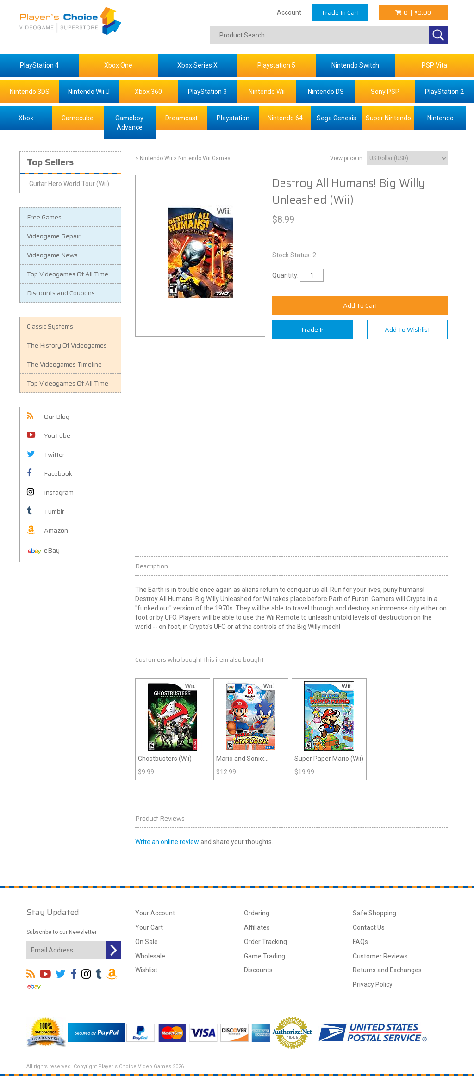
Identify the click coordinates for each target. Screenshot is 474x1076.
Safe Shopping (374, 913)
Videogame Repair (54, 236)
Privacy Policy (373, 984)
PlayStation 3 (207, 91)
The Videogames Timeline (64, 364)
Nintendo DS (326, 91)
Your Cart (149, 927)
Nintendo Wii (267, 91)
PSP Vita (434, 65)
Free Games (44, 217)
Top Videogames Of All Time (67, 274)
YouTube (48, 435)
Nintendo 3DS (30, 91)
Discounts (258, 970)
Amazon (47, 530)
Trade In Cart (340, 12)
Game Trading (264, 956)
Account (289, 12)
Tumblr (45, 511)
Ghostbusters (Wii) (165, 758)
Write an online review (167, 842)
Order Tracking (265, 941)
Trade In (312, 329)
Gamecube (78, 118)
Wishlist (146, 970)
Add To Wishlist (407, 329)
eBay (43, 551)
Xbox (26, 118)
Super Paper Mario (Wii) (328, 758)
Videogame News (52, 255)
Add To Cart (360, 305)
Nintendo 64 (285, 118)
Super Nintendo (388, 118)
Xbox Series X (197, 65)
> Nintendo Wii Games (202, 158)
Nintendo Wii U (89, 91)
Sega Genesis (336, 118)
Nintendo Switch (355, 65)
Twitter (46, 454)
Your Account (155, 913)
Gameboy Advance (129, 122)
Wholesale (150, 956)
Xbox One (118, 65)
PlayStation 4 (39, 65)
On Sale (146, 941)
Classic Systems (50, 326)
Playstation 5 (276, 65)
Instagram (50, 492)
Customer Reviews (380, 956)
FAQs (360, 941)
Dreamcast (181, 118)
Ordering (256, 913)
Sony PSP (385, 91)
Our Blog (48, 416)
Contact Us (369, 927)
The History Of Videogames (67, 345)
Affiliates (257, 927)
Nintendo (440, 118)
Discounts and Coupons (61, 293)
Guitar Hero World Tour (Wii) (69, 183)
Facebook (49, 473)
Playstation (233, 118)
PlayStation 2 (444, 91)
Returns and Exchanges (387, 970)
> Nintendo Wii (153, 158)
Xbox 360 (148, 91)
